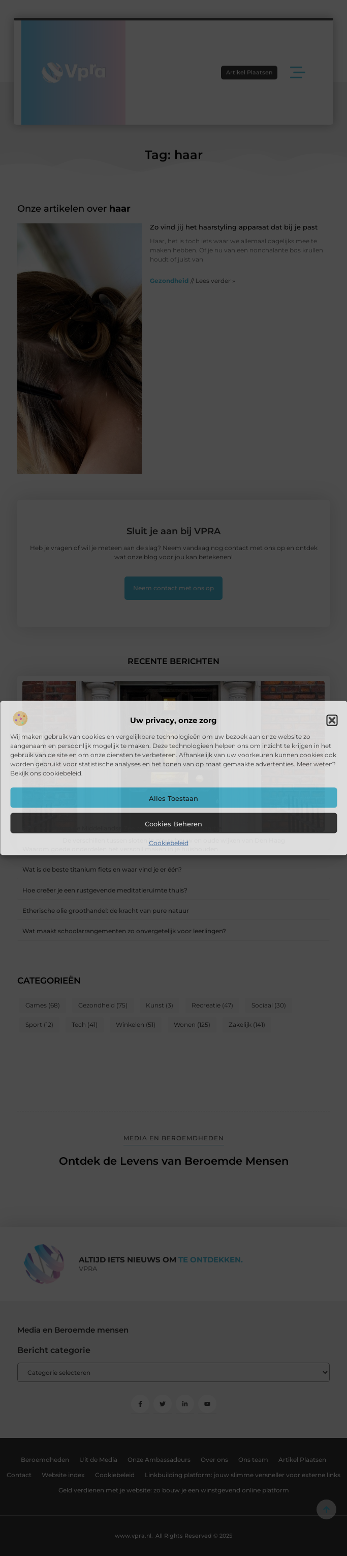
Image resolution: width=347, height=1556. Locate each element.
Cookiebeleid (168, 842)
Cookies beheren (173, 823)
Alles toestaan (173, 798)
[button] (332, 720)
